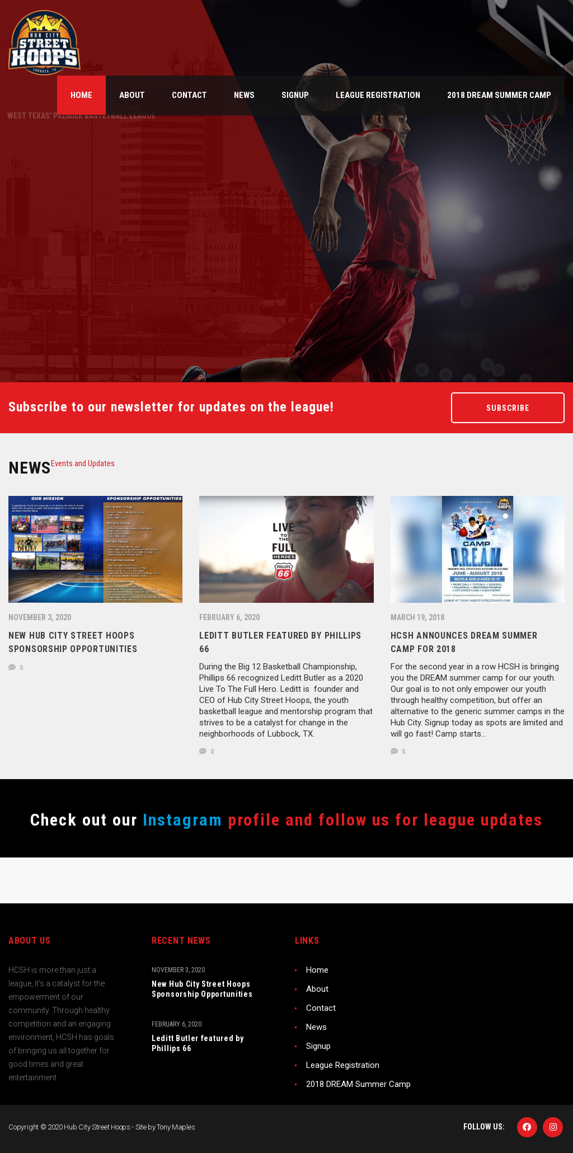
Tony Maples (176, 1127)
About (317, 989)
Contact (321, 1008)
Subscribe (507, 408)
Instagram (180, 819)
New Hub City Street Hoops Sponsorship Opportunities (202, 989)
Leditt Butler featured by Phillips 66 (198, 1043)
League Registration (342, 1065)
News (316, 1027)
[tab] (83, 463)
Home (317, 970)
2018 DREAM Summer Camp (358, 1084)
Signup (318, 1046)
